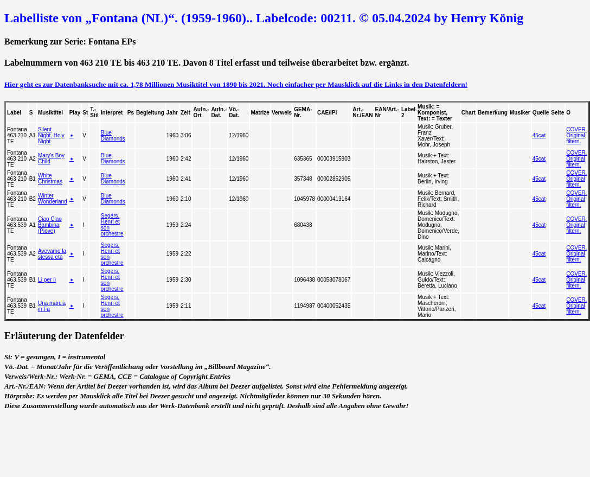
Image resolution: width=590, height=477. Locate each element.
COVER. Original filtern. (576, 135)
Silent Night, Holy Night (51, 135)
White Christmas (50, 179)
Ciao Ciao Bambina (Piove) (50, 225)
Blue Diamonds (113, 136)
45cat (539, 135)
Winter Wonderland (52, 199)
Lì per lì (47, 280)
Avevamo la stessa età (52, 254)
